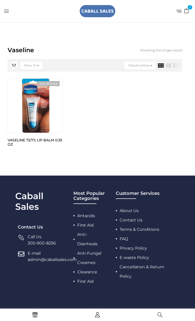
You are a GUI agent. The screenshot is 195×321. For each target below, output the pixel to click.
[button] (186, 10)
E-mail (34, 253)
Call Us (34, 236)
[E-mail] (21, 256)
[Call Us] (21, 240)
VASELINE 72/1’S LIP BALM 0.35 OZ (35, 142)
